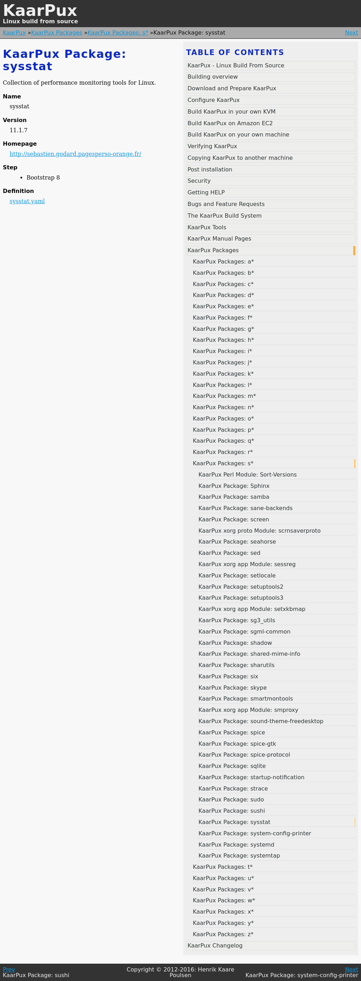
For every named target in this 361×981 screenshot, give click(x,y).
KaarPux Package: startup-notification (251, 777)
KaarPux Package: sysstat (234, 822)
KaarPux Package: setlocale (237, 575)
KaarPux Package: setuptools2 (240, 586)
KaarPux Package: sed (229, 553)
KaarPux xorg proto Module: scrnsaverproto (259, 530)
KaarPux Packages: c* (223, 284)
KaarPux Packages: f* (222, 317)
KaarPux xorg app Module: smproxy (248, 710)
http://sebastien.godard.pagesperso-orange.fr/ (75, 154)
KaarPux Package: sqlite (232, 766)
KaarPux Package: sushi (231, 810)
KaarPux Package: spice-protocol (244, 754)
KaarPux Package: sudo (231, 799)
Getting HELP (206, 192)
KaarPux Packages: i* (222, 351)
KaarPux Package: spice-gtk (237, 743)
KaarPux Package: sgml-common (244, 631)
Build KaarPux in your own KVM (232, 111)
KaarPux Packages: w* (224, 900)
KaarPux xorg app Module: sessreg (247, 564)
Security (199, 180)
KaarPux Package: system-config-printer (254, 833)
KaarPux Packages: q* (223, 440)
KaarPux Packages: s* (117, 32)
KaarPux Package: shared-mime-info (249, 653)
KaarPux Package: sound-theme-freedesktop (260, 721)
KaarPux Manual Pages (219, 238)
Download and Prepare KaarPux (232, 88)
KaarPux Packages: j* (222, 362)
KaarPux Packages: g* (223, 329)
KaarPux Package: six (228, 676)
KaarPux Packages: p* (223, 429)
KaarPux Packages (56, 32)
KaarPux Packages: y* (223, 923)
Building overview (213, 76)
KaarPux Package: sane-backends (245, 508)
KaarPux (40, 10)
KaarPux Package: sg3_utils (236, 620)
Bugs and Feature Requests (226, 204)
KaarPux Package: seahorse (237, 541)
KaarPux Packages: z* (223, 934)
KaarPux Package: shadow (235, 643)
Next (351, 32)
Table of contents (235, 52)
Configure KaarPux (214, 100)
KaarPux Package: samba (233, 496)
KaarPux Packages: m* (224, 396)
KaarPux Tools (207, 227)
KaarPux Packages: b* (223, 273)
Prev (9, 969)
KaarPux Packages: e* (223, 306)
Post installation (210, 169)
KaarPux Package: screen (233, 519)
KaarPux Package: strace (233, 788)
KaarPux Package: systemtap (239, 855)
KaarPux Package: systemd (236, 844)
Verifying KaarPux (212, 146)
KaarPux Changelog (215, 945)
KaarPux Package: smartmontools (245, 698)
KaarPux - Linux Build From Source (236, 65)
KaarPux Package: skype (232, 687)
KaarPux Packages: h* (223, 340)
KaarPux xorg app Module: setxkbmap (252, 609)
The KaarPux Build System (225, 215)
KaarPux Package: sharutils (236, 665)
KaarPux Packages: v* (223, 889)
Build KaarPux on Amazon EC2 (230, 123)
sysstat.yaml (27, 201)
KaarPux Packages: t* (223, 867)
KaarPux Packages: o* (223, 418)
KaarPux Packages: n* (223, 407)
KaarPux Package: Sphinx (234, 486)
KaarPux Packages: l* (222, 385)
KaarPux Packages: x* (223, 911)
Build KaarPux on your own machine (238, 134)
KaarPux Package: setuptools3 (240, 597)
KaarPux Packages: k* (223, 373)
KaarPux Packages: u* (223, 878)
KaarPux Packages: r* (223, 452)
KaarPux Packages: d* (223, 295)
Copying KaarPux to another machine (240, 158)
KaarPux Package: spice (231, 732)
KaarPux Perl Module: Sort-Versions (247, 474)
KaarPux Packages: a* (223, 261)
